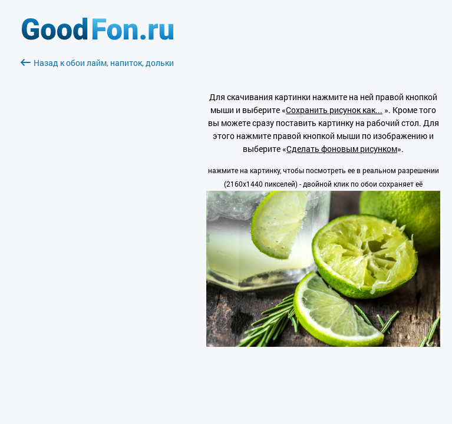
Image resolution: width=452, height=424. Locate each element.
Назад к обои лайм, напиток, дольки (97, 62)
